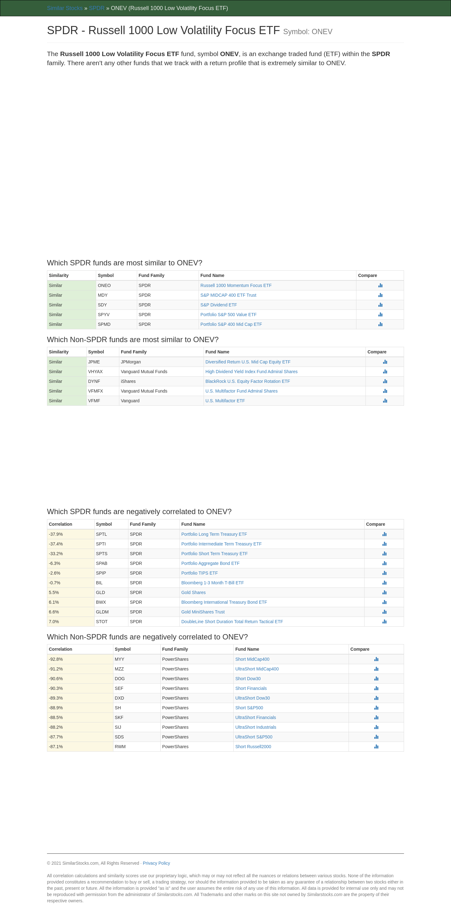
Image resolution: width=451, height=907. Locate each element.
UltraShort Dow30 (252, 698)
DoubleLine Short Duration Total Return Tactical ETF (232, 621)
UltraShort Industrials (255, 727)
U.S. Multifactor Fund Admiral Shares (241, 391)
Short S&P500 (249, 707)
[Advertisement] (225, 117)
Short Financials (251, 688)
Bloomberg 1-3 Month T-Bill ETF (212, 582)
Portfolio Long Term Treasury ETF (214, 534)
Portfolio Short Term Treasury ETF (214, 553)
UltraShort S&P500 (253, 736)
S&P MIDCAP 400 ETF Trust (228, 295)
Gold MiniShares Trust (203, 611)
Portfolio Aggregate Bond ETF (210, 563)
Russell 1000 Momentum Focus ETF (236, 285)
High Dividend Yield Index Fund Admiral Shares (251, 371)
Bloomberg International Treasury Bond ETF (224, 602)
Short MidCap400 (252, 659)
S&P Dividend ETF (218, 304)
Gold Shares (193, 592)
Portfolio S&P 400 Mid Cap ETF (231, 324)
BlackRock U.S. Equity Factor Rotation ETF (247, 381)
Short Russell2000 (253, 746)
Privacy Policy (156, 863)
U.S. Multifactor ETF (225, 400)
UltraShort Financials (255, 717)
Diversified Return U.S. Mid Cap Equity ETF (248, 361)
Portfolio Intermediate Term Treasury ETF (221, 543)
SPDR (97, 8)
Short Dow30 (248, 678)
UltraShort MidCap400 (257, 668)
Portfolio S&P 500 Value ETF (228, 314)
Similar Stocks (65, 8)
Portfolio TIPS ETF (199, 573)
